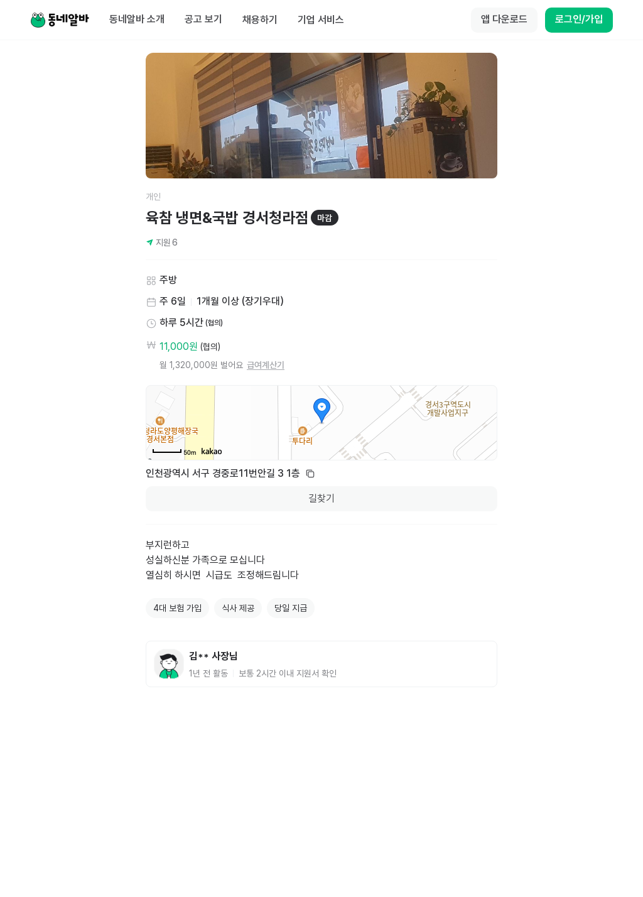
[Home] (59, 20)
